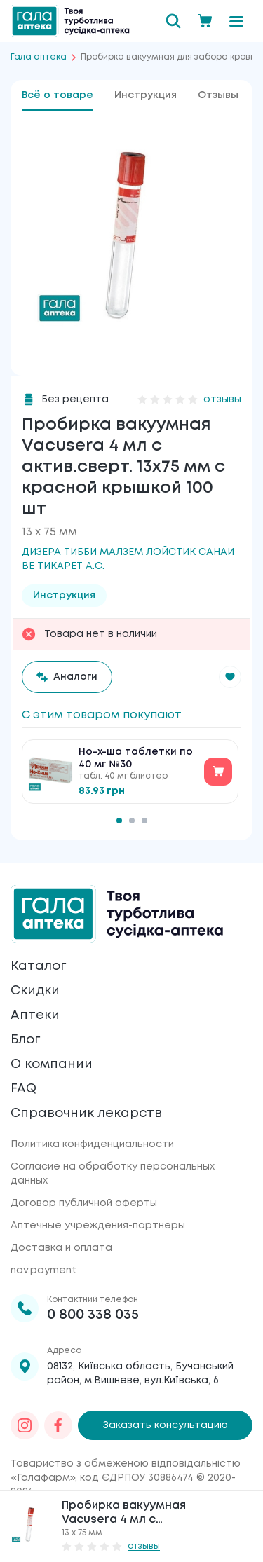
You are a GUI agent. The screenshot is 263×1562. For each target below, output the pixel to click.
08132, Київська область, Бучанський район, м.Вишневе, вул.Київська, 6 (140, 1373)
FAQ (23, 1089)
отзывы (222, 399)
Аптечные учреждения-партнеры (98, 1225)
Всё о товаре (57, 95)
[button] (230, 677)
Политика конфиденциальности (92, 1144)
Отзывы (218, 95)
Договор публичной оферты (84, 1203)
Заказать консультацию (165, 1425)
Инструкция (145, 95)
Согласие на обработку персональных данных (113, 1174)
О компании (52, 1064)
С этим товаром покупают (102, 715)
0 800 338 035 (93, 1315)
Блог (25, 1040)
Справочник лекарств (86, 1113)
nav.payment (43, 1270)
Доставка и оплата (61, 1248)
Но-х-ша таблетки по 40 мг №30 (136, 758)
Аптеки (35, 1015)
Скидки (35, 990)
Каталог (38, 966)
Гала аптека (39, 57)
